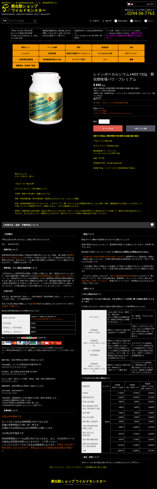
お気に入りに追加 (141, 128)
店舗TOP (94, 21)
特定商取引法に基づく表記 (96, 467)
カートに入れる (108, 128)
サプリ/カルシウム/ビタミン (121, 113)
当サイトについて (56, 467)
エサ (105, 59)
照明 (78, 47)
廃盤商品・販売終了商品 (25, 66)
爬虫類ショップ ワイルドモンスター (78, 481)
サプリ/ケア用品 (78, 59)
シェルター (25, 53)
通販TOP (106, 21)
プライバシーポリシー (74, 467)
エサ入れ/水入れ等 (105, 53)
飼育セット (25, 47)
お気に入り (135, 21)
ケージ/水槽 (52, 47)
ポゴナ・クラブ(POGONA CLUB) (115, 103)
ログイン (149, 21)
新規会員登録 (120, 21)
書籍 (131, 59)
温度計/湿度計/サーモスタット (78, 53)
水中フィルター (131, 53)
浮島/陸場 (52, 53)
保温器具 (105, 47)
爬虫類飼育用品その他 (52, 59)
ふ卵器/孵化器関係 (25, 59)
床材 (131, 47)
